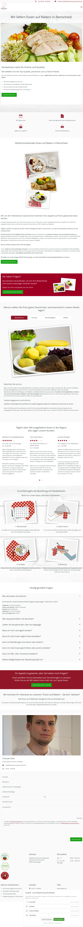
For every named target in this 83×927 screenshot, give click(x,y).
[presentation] (12, 830)
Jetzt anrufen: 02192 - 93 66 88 (13, 292)
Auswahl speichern (47, 919)
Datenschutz (58, 923)
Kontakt (45, 923)
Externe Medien (34, 911)
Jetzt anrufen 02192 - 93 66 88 (41, 685)
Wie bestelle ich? (62, 888)
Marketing (33, 915)
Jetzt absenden (76, 839)
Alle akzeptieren (59, 919)
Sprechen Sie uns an (9, 95)
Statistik (32, 906)
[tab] (19, 318)
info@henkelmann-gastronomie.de (70, 823)
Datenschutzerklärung (16, 821)
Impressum (51, 923)
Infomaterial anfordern (9, 262)
